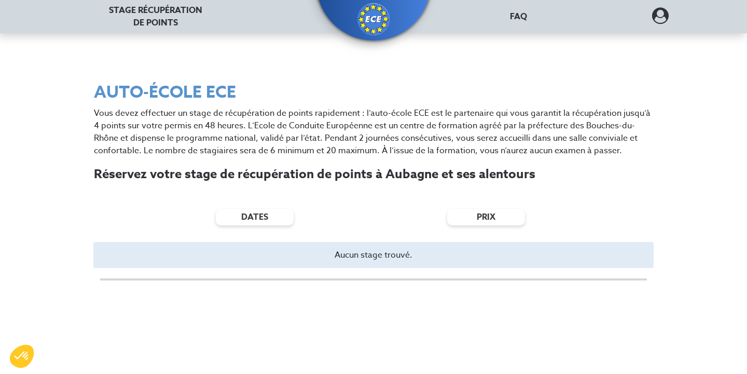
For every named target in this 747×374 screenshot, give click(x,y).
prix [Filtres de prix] (486, 217)
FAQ (518, 16)
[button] (373, 19)
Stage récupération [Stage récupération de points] (155, 16)
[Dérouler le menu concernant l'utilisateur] (660, 19)
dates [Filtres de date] (254, 217)
